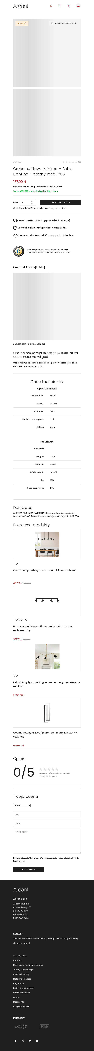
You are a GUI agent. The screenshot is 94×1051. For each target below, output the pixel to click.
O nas (16, 997)
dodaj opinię (28, 870)
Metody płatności (22, 979)
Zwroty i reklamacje (23, 969)
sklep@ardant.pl (21, 943)
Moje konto (18, 1002)
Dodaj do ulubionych (65, 23)
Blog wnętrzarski (21, 1006)
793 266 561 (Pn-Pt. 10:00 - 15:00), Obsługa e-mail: (38, 938)
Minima (41, 343)
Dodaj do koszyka (60, 201)
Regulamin (18, 983)
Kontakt (17, 960)
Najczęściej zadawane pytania (28, 965)
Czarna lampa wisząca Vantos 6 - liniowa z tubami (44, 569)
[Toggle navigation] (78, 5)
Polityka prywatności (23, 988)
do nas (44, 207)
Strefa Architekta (21, 992)
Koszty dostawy (21, 974)
